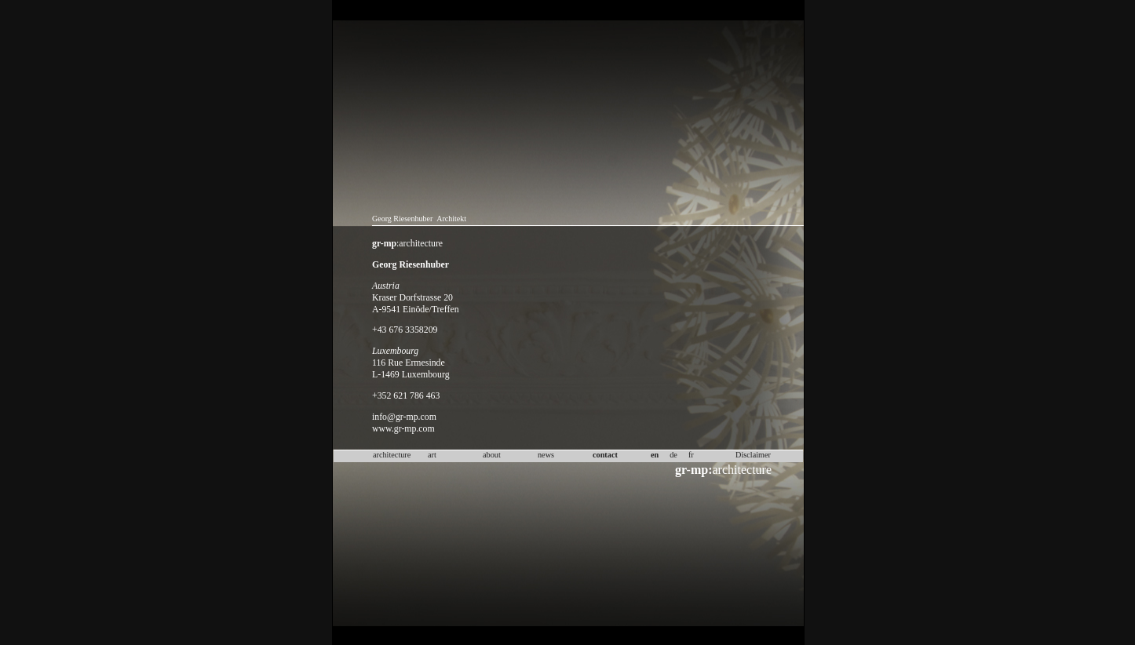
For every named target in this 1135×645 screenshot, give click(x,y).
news (546, 454)
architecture (723, 469)
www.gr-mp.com (403, 428)
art (432, 454)
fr (691, 454)
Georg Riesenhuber (402, 218)
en (655, 454)
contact (605, 454)
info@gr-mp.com (404, 416)
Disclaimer (753, 454)
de (673, 454)
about (492, 454)
